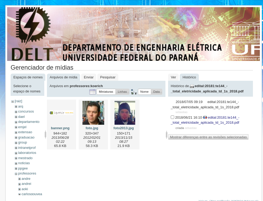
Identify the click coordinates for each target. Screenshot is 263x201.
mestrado (25, 158)
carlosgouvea (31, 194)
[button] (106, 92)
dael (21, 117)
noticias (24, 163)
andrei (26, 184)
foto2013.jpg (123, 128)
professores (27, 173)
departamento (28, 122)
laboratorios (27, 153)
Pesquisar (108, 77)
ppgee (23, 168)
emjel (22, 127)
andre (25, 179)
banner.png (60, 128)
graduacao (26, 137)
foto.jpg (92, 128)
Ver (173, 77)
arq (20, 106)
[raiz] (18, 101)
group (22, 142)
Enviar (89, 77)
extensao (25, 132)
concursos (26, 111)
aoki (24, 189)
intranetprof (27, 148)
